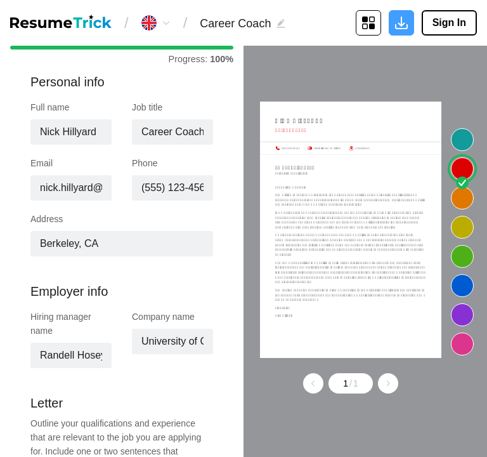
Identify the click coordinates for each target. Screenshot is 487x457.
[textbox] (172, 132)
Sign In (449, 22)
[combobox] (172, 132)
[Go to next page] (388, 383)
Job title (147, 107)
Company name (163, 317)
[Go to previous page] (313, 383)
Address (46, 219)
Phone (144, 163)
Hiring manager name (60, 324)
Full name (49, 107)
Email (41, 163)
